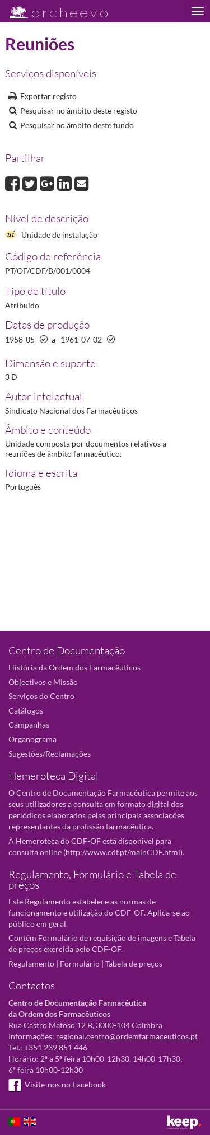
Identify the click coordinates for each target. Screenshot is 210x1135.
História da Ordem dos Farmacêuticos (74, 667)
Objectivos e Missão (43, 682)
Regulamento (31, 963)
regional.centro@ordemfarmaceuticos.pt (127, 1036)
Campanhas (28, 724)
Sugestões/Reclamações (49, 753)
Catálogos (25, 710)
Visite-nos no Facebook (57, 1084)
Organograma (32, 739)
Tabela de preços (133, 963)
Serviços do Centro (41, 696)
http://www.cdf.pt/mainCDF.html (123, 852)
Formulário (80, 963)
